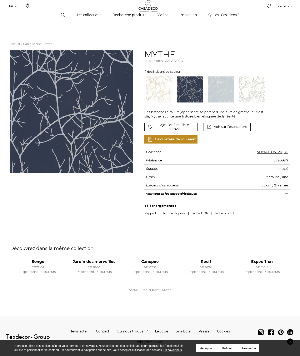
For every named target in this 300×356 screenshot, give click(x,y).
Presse (204, 331)
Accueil (15, 44)
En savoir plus (173, 350)
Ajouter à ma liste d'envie (168, 127)
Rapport (150, 213)
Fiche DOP (200, 213)
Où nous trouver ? (132, 331)
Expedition (262, 261)
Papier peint (32, 44)
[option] (159, 89)
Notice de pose (174, 213)
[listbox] (203, 89)
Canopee (150, 261)
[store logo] (150, 13)
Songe (38, 261)
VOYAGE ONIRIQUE (272, 152)
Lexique (161, 331)
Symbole (183, 331)
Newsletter (78, 331)
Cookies (223, 331)
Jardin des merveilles (94, 261)
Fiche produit (224, 213)
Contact (102, 331)
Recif (206, 261)
